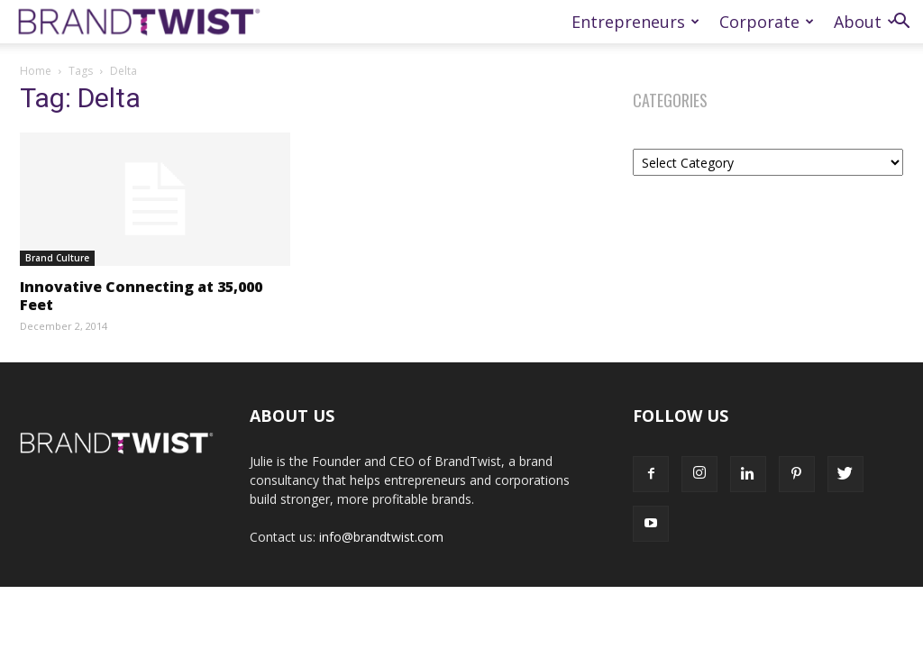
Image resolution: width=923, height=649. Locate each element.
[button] (901, 23)
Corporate (766, 21)
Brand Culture (57, 257)
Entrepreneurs (635, 21)
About (865, 21)
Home (35, 70)
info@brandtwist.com (381, 536)
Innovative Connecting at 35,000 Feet (141, 296)
